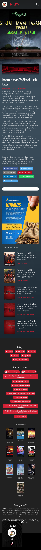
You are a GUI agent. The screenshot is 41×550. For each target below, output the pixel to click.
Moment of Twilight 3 (29, 372)
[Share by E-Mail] (9, 172)
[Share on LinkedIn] (10, 176)
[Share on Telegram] (10, 181)
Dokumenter (20, 352)
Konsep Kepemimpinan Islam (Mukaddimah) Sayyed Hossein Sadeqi (20, 406)
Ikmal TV (14, 4)
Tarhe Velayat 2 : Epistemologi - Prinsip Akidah (21, 393)
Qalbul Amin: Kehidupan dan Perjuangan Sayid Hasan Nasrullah (20, 412)
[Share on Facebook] (10, 168)
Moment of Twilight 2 (20, 389)
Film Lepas (31, 352)
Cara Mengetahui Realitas (20, 381)
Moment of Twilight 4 (12, 372)
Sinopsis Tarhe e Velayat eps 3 (20, 385)
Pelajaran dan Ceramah (20, 359)
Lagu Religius (26, 356)
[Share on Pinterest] (24, 172)
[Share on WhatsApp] (26, 176)
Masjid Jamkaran (20, 417)
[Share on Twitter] (26, 168)
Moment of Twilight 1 (20, 397)
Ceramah (9, 352)
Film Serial (22, 88)
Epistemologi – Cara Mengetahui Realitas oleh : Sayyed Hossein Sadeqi (20, 376)
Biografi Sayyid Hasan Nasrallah (21, 401)
